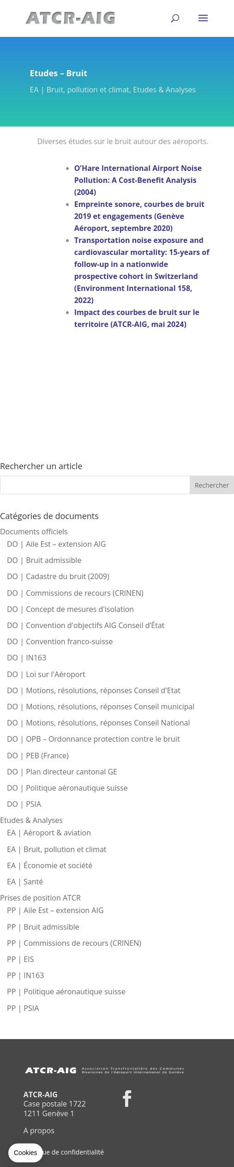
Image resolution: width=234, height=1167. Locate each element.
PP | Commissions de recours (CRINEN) (74, 943)
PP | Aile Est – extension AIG (55, 910)
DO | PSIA (24, 804)
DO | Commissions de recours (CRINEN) (75, 593)
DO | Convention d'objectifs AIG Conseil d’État (86, 625)
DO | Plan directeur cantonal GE (62, 772)
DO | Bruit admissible (44, 560)
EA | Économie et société (49, 865)
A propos (39, 1130)
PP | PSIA (23, 1008)
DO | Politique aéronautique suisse (67, 788)
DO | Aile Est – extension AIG (56, 544)
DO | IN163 (26, 658)
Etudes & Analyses (164, 90)
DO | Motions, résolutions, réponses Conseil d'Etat (93, 690)
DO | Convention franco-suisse (60, 641)
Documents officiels (34, 531)
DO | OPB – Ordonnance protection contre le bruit (93, 739)
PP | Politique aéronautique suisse (66, 991)
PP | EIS (20, 959)
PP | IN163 (25, 975)
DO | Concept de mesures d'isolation (70, 609)
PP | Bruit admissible (43, 927)
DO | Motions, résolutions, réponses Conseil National (98, 723)
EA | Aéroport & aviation (49, 833)
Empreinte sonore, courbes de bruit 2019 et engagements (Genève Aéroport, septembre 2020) (139, 216)
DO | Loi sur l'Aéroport (46, 674)
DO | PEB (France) (38, 755)
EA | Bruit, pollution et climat (79, 90)
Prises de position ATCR (40, 898)
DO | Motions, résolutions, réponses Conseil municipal (100, 706)
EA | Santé (25, 882)
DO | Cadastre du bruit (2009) (58, 576)
